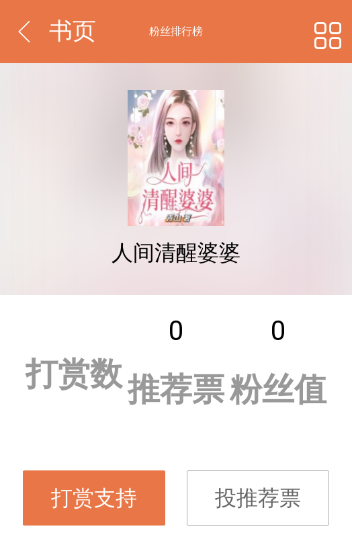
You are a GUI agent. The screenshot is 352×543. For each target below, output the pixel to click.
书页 (72, 31)
